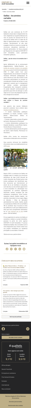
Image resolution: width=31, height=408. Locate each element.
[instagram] (27, 328)
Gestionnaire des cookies (15, 405)
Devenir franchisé (7, 369)
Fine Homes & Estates (8, 377)
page (8, 146)
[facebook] (3, 328)
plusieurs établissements (11, 110)
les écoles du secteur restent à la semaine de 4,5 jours (15, 68)
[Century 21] (8, 3)
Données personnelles (15, 401)
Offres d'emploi (6, 365)
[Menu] (28, 2)
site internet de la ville (15, 211)
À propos (4, 381)
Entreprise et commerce (9, 373)
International (5, 385)
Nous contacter (6, 389)
